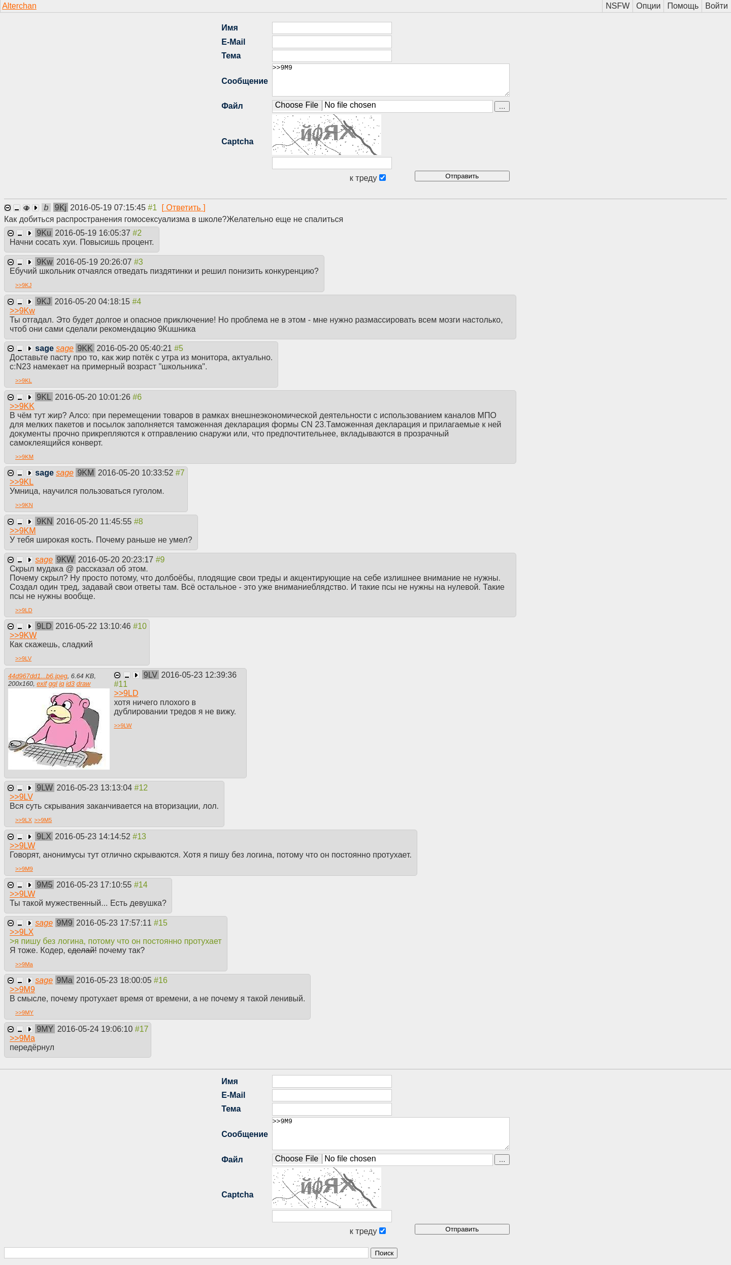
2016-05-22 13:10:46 (94, 626)
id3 (70, 683)
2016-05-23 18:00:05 (115, 980)
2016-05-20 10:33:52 (137, 472)
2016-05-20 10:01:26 (93, 397)
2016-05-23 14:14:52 (93, 836)
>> (23, 285)
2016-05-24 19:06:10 (96, 1029)
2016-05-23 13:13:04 (96, 787)
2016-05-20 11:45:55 (95, 521)
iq (61, 683)
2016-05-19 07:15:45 (109, 207)
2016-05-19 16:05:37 (93, 233)
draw (84, 683)
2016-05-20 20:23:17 (117, 559)
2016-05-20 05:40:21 (135, 348)
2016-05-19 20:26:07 (95, 262)
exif (42, 683)
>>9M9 (391, 80)
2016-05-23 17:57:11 (115, 923)
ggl (53, 683)
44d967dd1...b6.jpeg (38, 676)
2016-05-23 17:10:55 (95, 884)
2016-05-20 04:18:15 (93, 301)
